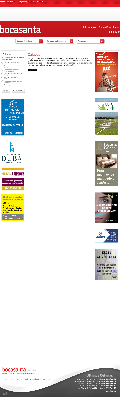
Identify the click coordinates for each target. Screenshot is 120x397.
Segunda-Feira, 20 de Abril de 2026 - (95, 381)
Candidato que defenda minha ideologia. (13, 74)
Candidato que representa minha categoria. (11, 70)
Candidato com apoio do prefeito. (11, 78)
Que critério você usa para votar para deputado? (12, 58)
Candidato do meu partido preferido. (11, 66)
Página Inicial (7, 379)
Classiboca (34, 379)
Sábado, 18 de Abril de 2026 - (97, 386)
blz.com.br (5, 394)
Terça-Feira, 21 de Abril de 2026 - (96, 379)
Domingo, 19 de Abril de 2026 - (97, 383)
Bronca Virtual (22, 379)
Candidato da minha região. (12, 62)
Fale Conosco (47, 379)
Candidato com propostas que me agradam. (13, 81)
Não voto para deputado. (11, 85)
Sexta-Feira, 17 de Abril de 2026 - (96, 388)
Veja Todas (111, 391)
